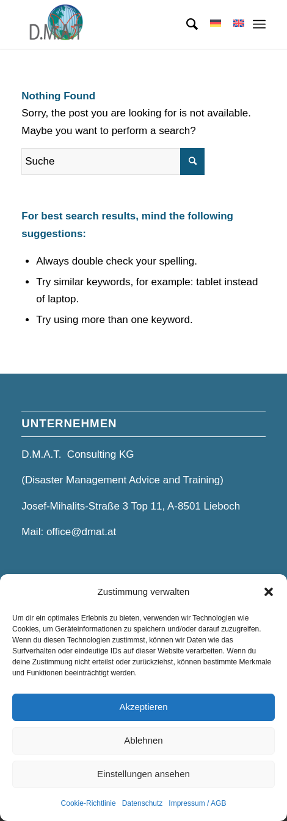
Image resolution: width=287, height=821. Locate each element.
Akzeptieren (143, 707)
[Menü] (259, 24)
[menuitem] (186, 24)
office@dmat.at (81, 532)
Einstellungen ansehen (143, 774)
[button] (269, 592)
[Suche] (186, 24)
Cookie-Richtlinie (88, 803)
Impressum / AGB (197, 803)
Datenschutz (142, 803)
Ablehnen (143, 740)
